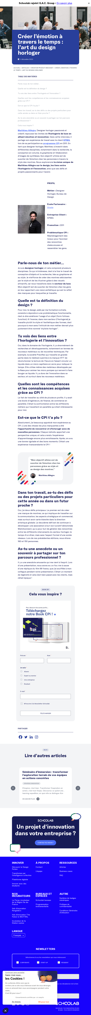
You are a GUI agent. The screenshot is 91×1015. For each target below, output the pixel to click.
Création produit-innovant (42, 68)
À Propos (42, 863)
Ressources (68, 863)
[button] (5, 1010)
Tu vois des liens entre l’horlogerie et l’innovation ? (39, 93)
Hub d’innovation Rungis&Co (19, 909)
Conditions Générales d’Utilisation (68, 911)
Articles (25, 68)
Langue (17, 931)
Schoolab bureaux (43, 900)
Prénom (23, 655)
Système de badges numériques (67, 899)
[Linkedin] (31, 737)
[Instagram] (36, 737)
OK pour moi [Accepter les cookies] (43, 1002)
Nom (49, 655)
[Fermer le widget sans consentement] (15, 972)
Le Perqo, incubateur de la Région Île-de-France (20, 902)
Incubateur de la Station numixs (19, 922)
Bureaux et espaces (44, 895)
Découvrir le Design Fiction (20, 868)
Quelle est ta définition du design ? (32, 88)
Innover (18, 863)
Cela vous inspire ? (25, 125)
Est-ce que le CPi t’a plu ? (28, 105)
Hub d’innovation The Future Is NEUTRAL (21, 916)
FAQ (61, 875)
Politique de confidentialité (65, 905)
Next (78, 788)
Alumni (26, 671)
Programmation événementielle (42, 905)
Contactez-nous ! (46, 842)
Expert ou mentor (30, 675)
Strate (50, 207)
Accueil (17, 68)
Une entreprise (29, 680)
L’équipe (39, 871)
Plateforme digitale (20, 879)
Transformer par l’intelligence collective (21, 874)
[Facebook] (20, 737)
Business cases (65, 871)
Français (17, 935)
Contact (39, 867)
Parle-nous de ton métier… (29, 84)
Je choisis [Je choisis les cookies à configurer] (16, 1002)
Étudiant (27, 684)
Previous (12, 788)
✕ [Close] (89, 3)
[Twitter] (25, 737)
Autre (63, 894)
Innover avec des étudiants (19, 884)
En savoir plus (64, 3)
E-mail (23, 691)
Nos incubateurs (21, 895)
